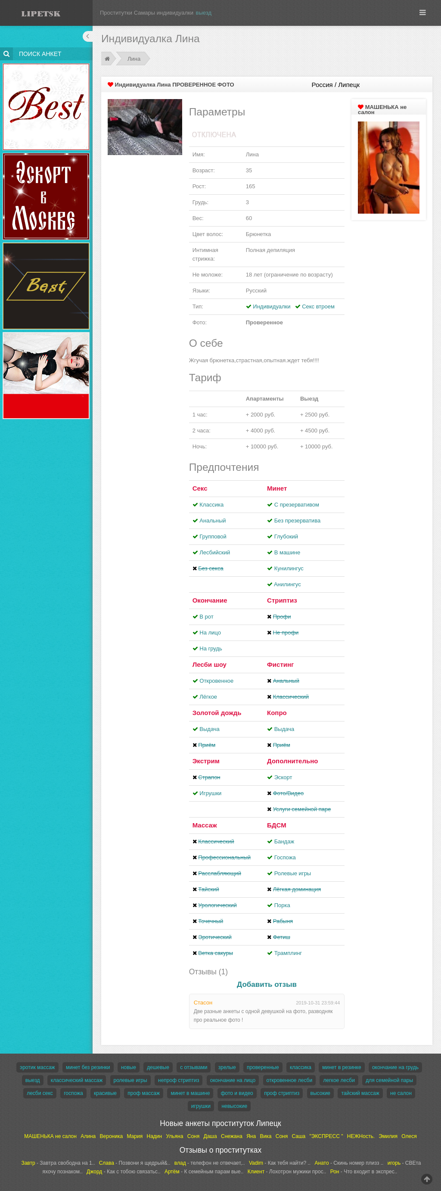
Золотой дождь (217, 712)
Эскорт (283, 777)
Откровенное (216, 681)
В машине (287, 552)
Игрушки (210, 793)
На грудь (210, 648)
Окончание (210, 600)
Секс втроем (318, 306)
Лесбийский (214, 552)
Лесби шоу (210, 664)
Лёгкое (208, 696)
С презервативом (296, 504)
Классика (211, 504)
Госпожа (285, 857)
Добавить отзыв (267, 984)
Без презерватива (297, 520)
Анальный (212, 520)
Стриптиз (282, 600)
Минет (277, 488)
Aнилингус (287, 584)
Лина (133, 59)
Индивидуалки (271, 306)
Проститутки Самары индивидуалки (146, 12)
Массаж (205, 825)
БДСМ (276, 825)
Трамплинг (288, 953)
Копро (277, 712)
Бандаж (284, 841)
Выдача (209, 729)
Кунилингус (289, 568)
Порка (282, 905)
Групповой (212, 536)
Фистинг (280, 664)
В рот (206, 616)
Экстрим (206, 761)
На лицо (210, 632)
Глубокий (286, 536)
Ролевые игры (292, 873)
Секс (200, 488)
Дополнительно (292, 761)
